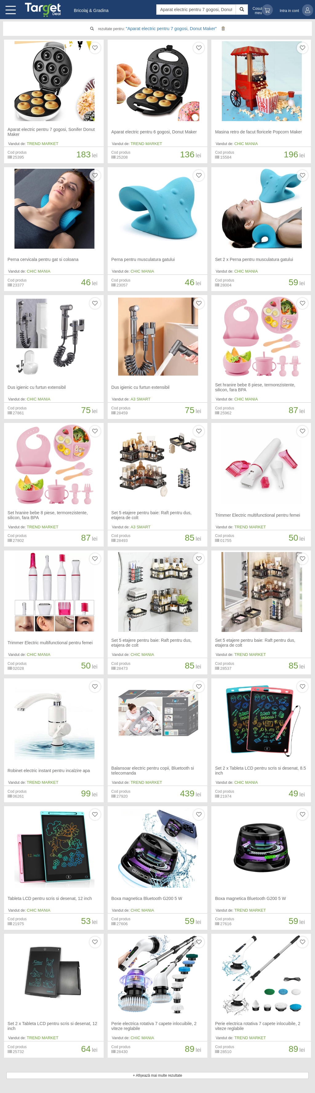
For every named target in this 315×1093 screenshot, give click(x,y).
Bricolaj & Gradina (91, 10)
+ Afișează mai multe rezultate (157, 1075)
